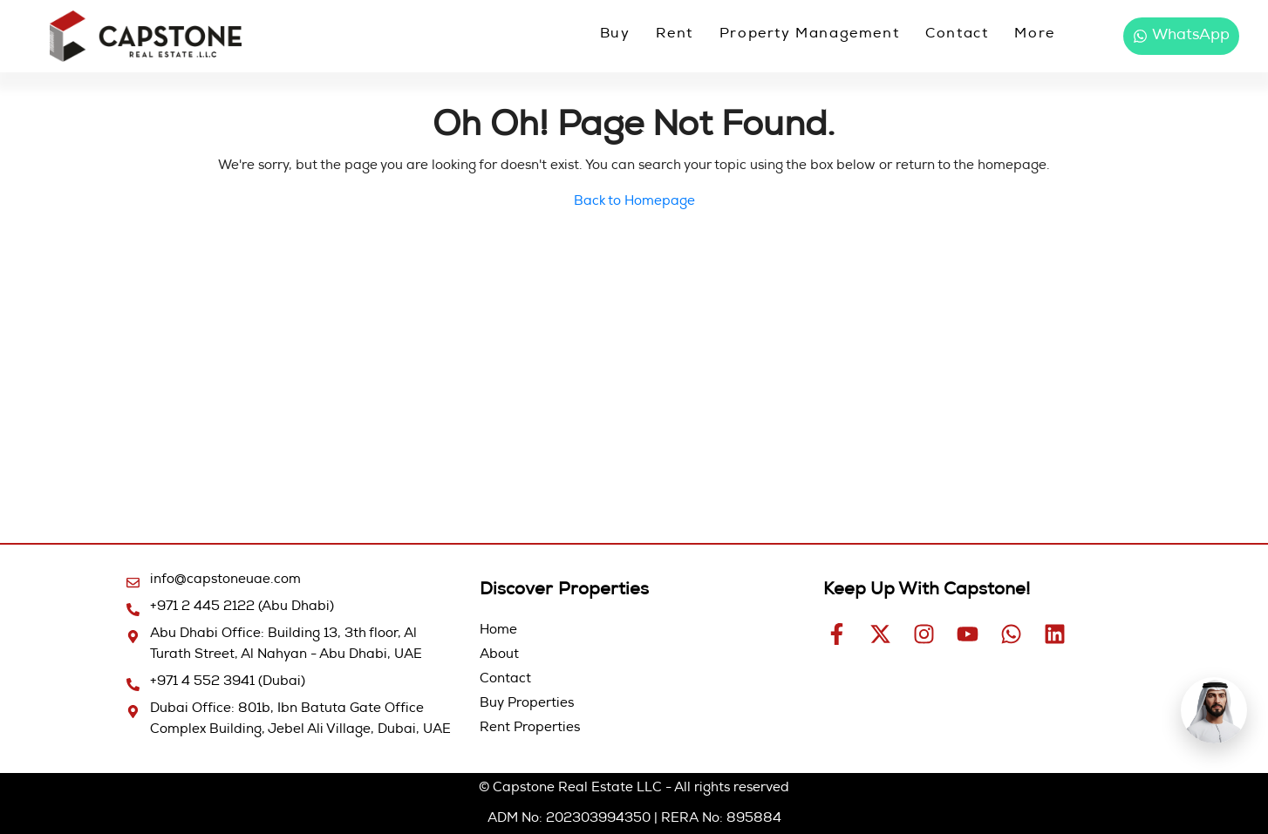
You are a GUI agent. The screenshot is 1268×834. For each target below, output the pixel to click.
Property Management (809, 35)
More (1034, 35)
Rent (674, 35)
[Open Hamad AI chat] (1214, 710)
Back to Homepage (634, 201)
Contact (956, 35)
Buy (615, 35)
